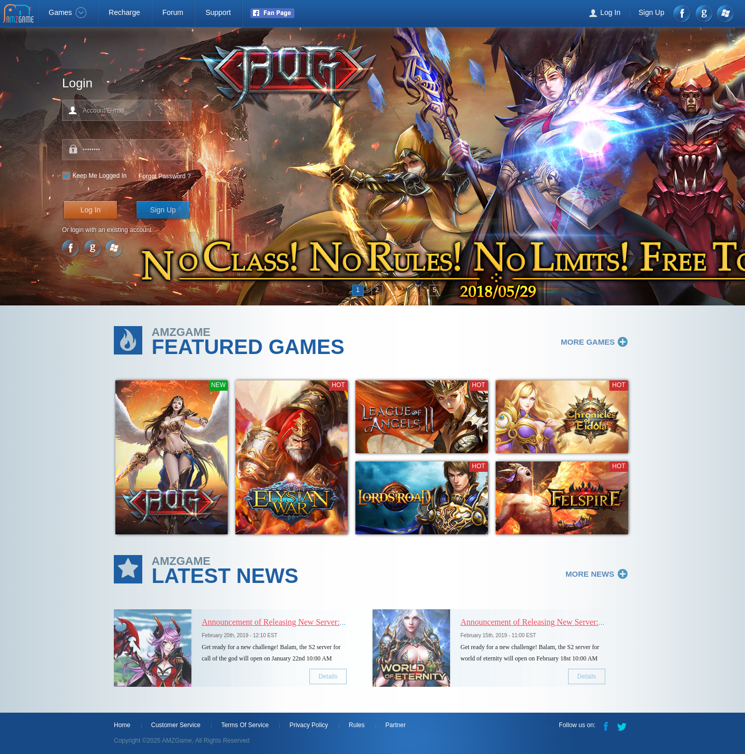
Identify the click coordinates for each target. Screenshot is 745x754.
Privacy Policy (308, 725)
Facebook (683, 14)
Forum (172, 12)
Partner (395, 725)
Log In (610, 12)
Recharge (124, 12)
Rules (357, 725)
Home (122, 725)
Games (67, 12)
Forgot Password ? (165, 176)
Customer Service (175, 725)
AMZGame (19, 14)
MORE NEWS (589, 574)
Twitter (623, 725)
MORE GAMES (588, 341)
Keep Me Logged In (99, 175)
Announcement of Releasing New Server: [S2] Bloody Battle (303, 622)
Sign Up (651, 12)
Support (218, 12)
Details (328, 676)
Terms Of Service (245, 725)
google (704, 14)
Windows (725, 14)
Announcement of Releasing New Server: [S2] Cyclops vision (563, 622)
